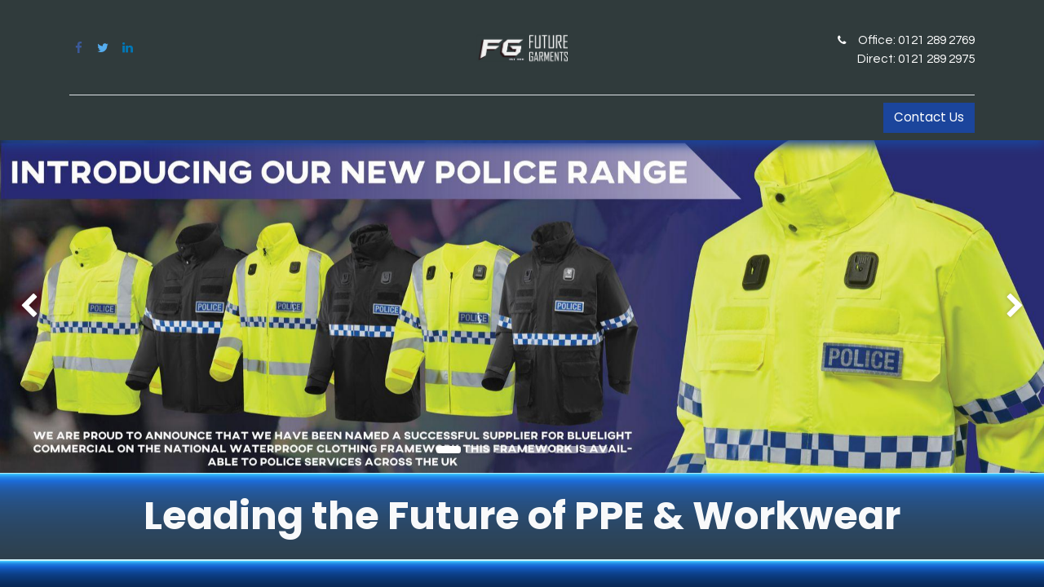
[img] (41, 306)
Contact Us (929, 117)
